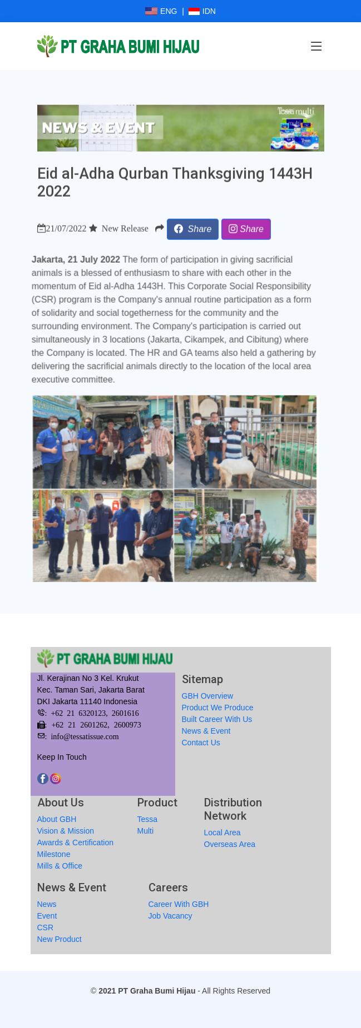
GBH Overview (208, 695)
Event (47, 915)
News (47, 904)
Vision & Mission (65, 830)
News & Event (206, 730)
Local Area (222, 832)
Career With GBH (179, 904)
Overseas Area (230, 844)
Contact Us (201, 742)
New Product (59, 939)
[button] (193, 233)
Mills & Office (59, 865)
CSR (45, 927)
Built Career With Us (217, 719)
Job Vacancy (170, 915)
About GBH (57, 819)
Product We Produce (218, 707)
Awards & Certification (75, 842)
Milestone (54, 854)
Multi (145, 830)
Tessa (147, 819)
